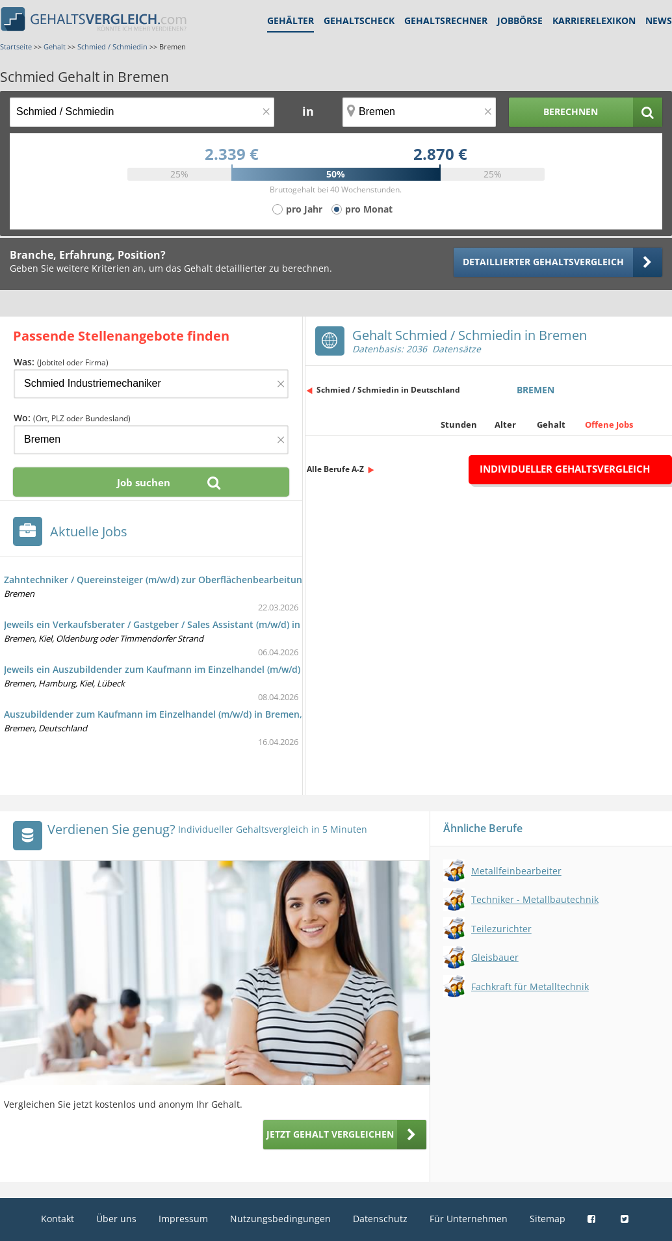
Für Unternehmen (469, 1218)
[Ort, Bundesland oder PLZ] (419, 112)
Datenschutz (380, 1218)
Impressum (183, 1218)
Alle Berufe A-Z (335, 469)
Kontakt (57, 1218)
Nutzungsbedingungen (280, 1218)
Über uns (116, 1218)
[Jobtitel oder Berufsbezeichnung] (142, 112)
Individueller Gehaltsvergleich (565, 468)
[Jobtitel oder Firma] (151, 383)
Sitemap (547, 1218)
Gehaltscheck (359, 20)
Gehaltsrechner (445, 20)
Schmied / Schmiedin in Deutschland (388, 389)
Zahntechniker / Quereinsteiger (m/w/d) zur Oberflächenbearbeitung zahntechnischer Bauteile (213, 579)
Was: (61, 362)
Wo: (72, 417)
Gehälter (290, 20)
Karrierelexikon (594, 20)
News (658, 20)
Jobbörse (520, 20)
